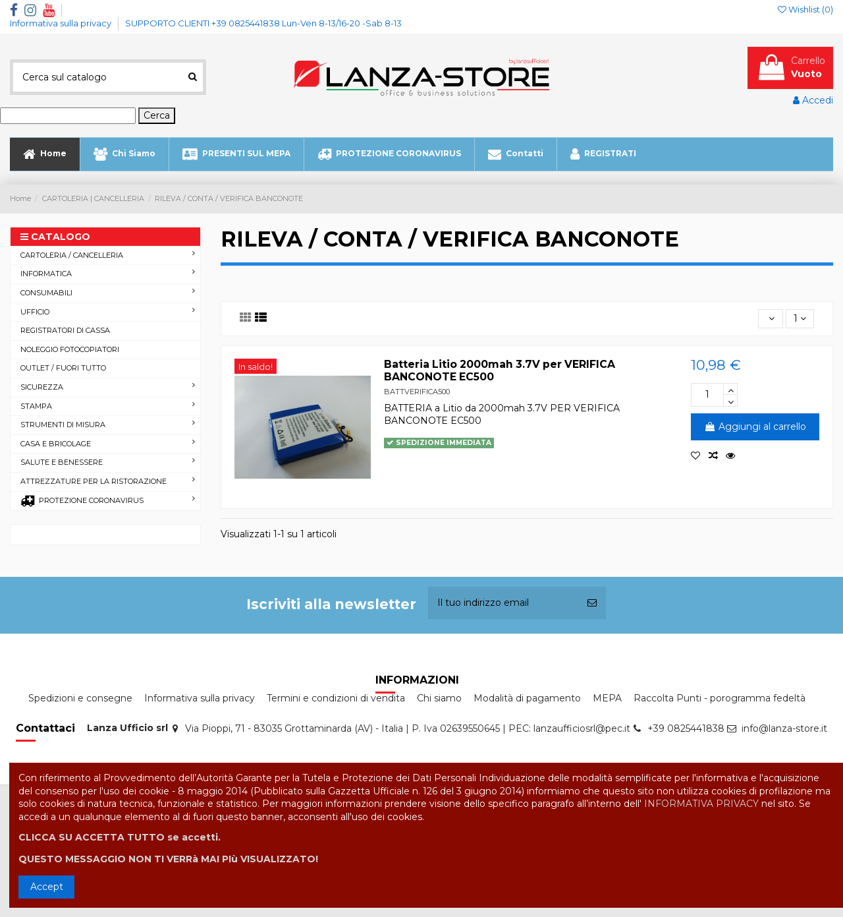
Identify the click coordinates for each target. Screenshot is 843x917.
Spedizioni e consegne (80, 698)
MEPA (607, 698)
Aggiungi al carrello (755, 426)
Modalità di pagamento (527, 698)
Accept (46, 887)
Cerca (157, 115)
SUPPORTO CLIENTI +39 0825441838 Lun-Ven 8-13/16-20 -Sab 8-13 (263, 23)
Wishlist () (805, 9)
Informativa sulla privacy (61, 23)
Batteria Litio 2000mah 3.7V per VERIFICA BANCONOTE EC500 (499, 370)
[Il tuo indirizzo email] (503, 603)
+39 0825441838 (685, 728)
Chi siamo (439, 698)
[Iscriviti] (592, 603)
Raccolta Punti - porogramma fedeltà (719, 698)
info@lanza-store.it (784, 728)
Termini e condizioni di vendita (336, 698)
